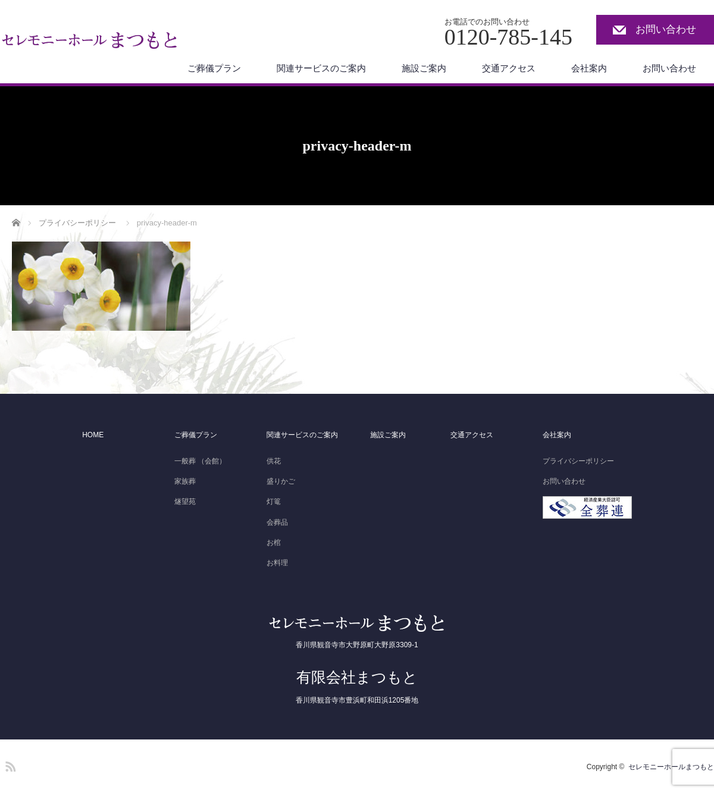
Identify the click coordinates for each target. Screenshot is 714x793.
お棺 (274, 542)
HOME (93, 435)
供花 (274, 461)
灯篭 (274, 501)
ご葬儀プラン (214, 68)
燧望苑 (185, 501)
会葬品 (277, 522)
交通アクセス (509, 68)
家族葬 (185, 481)
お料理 (277, 563)
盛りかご (281, 481)
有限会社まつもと (357, 677)
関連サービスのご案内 (321, 68)
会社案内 (589, 68)
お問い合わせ (665, 29)
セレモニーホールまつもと (671, 767)
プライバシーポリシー (578, 461)
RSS (9, 764)
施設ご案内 (424, 68)
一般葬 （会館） (200, 461)
